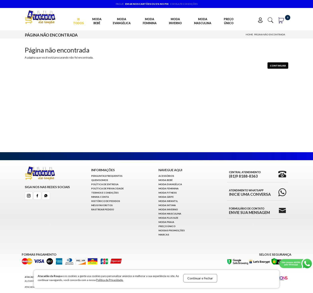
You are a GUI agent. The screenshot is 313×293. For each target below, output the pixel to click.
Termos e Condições (105, 192)
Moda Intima (167, 205)
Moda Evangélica (122, 21)
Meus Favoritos (102, 205)
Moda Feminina (149, 21)
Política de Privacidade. (109, 280)
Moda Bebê (96, 21)
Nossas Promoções (171, 230)
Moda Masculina (202, 21)
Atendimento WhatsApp (250, 192)
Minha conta (100, 196)
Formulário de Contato (249, 211)
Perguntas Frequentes (106, 175)
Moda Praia (166, 221)
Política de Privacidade (107, 188)
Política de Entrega (105, 184)
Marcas (163, 234)
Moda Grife (166, 196)
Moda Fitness (167, 192)
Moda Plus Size (168, 217)
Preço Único (229, 21)
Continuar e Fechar (200, 278)
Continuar (278, 65)
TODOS (78, 21)
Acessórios (166, 175)
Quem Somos (99, 180)
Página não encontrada (269, 34)
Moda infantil (168, 201)
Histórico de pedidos (105, 201)
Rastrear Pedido (102, 209)
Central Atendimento (245, 174)
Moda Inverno (175, 21)
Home (249, 34)
